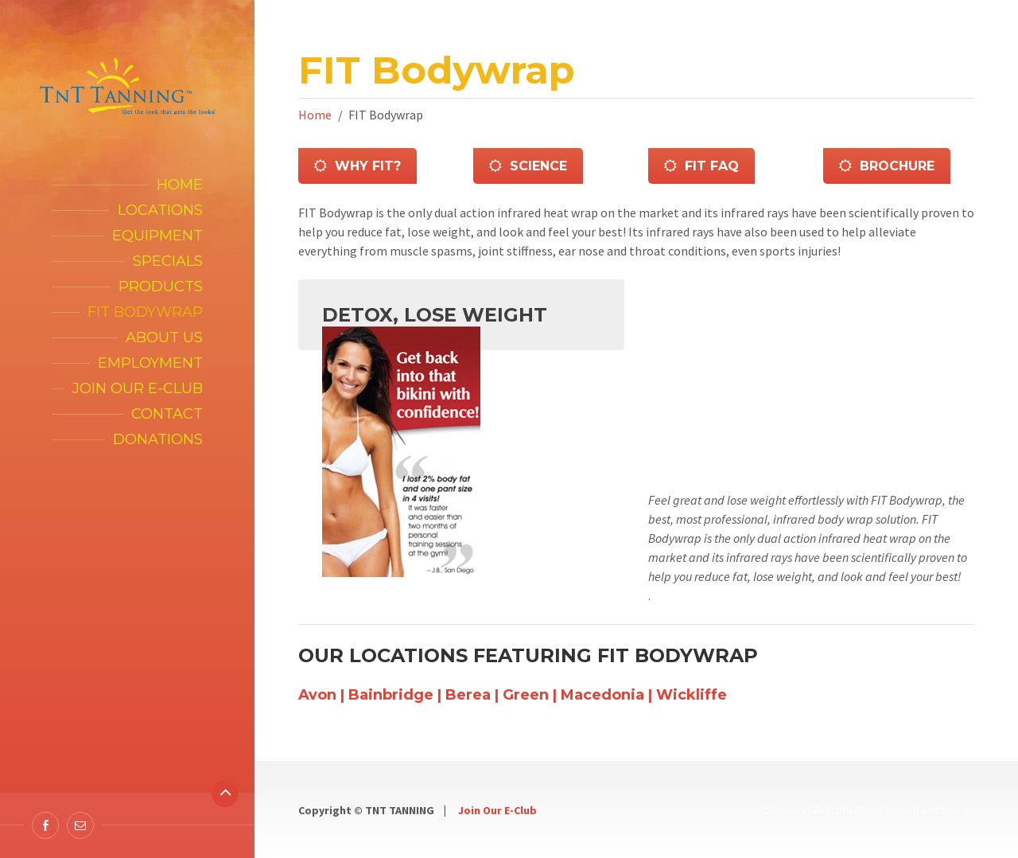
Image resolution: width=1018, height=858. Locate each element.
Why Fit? (357, 166)
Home (180, 184)
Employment (150, 363)
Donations (158, 439)
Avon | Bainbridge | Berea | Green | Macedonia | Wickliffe (512, 695)
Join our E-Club (137, 388)
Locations (160, 210)
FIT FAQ (701, 166)
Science (528, 166)
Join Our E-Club (497, 810)
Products (161, 286)
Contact (167, 414)
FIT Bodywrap (145, 312)
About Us (164, 337)
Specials (168, 261)
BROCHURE (886, 166)
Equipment (157, 235)
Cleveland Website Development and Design (869, 810)
